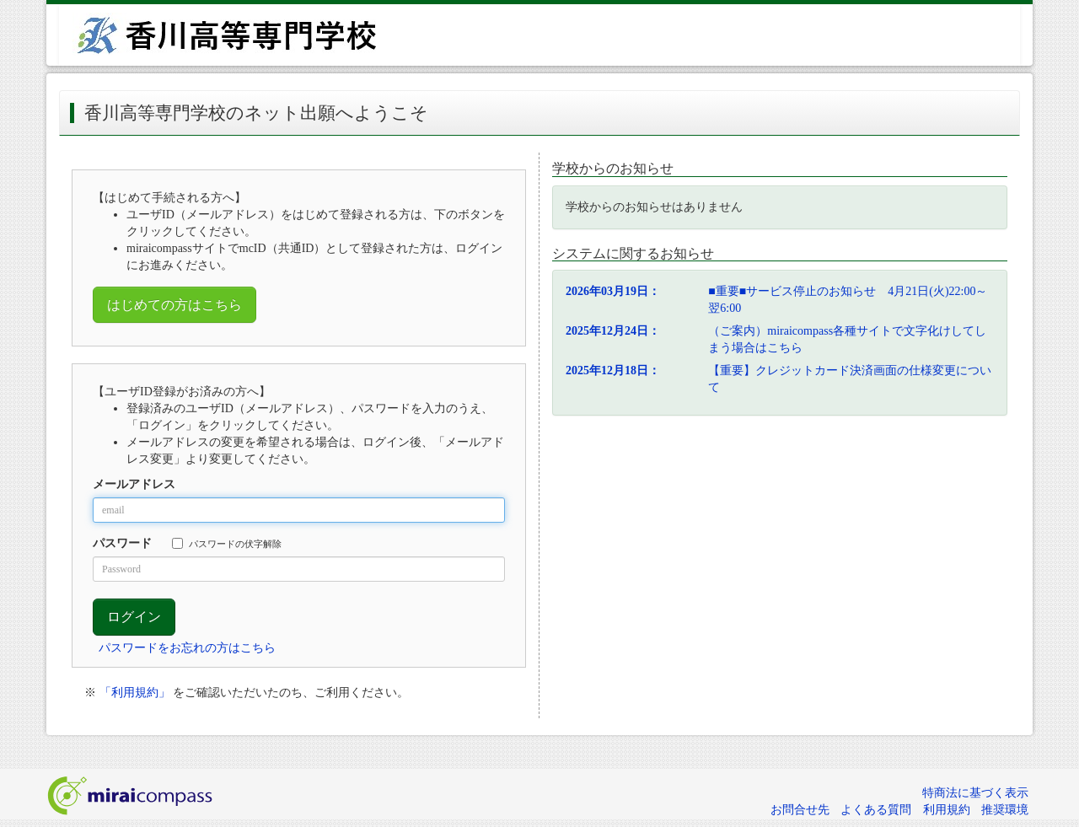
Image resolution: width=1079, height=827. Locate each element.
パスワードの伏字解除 (227, 543)
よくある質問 (875, 809)
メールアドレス (134, 484)
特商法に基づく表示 (975, 793)
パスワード (122, 543)
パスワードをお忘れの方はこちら (187, 648)
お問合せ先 (799, 809)
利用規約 (946, 809)
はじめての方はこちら (174, 305)
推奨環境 (1004, 809)
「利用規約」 (134, 692)
